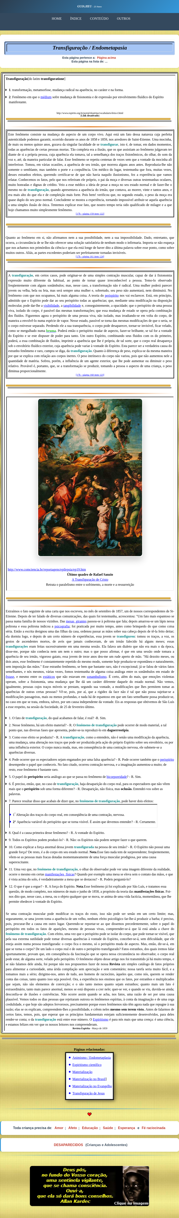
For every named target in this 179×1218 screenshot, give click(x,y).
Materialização (82, 1072)
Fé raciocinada (153, 1128)
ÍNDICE (75, 18)
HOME (57, 18)
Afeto (72, 1128)
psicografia (62, 626)
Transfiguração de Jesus (88, 1093)
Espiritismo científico (87, 1065)
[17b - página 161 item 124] (90, 256)
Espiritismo (100, 1019)
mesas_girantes (76, 621)
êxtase (10, 676)
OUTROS (123, 18)
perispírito (112, 295)
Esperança (126, 1128)
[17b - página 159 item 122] (90, 213)
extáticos (49, 676)
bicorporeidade (117, 777)
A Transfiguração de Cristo (90, 579)
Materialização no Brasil (89, 1079)
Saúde (108, 1128)
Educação (90, 1128)
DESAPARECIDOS (68, 1145)
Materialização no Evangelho (92, 1086)
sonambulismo (96, 676)
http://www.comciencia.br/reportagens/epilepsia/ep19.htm (47, 569)
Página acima (106, 57)
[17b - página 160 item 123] (90, 374)
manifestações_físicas (60, 874)
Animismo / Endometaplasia (91, 1057)
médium (45, 97)
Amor (59, 1128)
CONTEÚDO (99, 18)
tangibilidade (72, 305)
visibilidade (51, 305)
